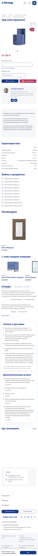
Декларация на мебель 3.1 (10, 197)
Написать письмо (10, 511)
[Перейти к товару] (19, 233)
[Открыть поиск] (25, 3)
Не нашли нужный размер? (8, 68)
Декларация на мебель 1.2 (10, 182)
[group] (19, 37)
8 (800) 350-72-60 (10, 517)
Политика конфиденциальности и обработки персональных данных (27, 538)
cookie (12, 551)
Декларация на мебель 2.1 (10, 185)
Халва (7, 350)
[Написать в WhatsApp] (15, 100)
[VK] (24, 517)
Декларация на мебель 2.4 (11, 194)
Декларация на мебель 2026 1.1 (12, 203)
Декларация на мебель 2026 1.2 (12, 206)
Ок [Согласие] (28, 552)
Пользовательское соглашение (7, 546)
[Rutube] (34, 517)
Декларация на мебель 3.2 (11, 200)
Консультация (28, 511)
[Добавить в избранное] (34, 23)
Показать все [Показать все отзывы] (5, 315)
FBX (35, 168)
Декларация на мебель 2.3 (11, 191)
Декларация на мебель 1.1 (10, 179)
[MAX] (28, 517)
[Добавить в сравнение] (31, 23)
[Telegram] (31, 517)
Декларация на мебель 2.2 (11, 188)
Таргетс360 (22, 547)
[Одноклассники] (21, 517)
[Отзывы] (7, 286)
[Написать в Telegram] (12, 100)
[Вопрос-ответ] (23, 286)
